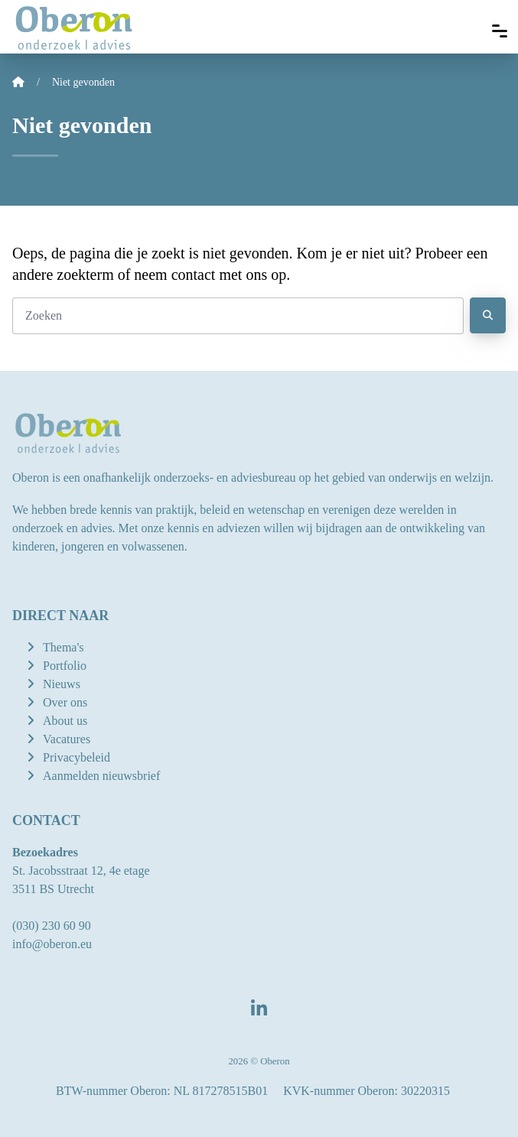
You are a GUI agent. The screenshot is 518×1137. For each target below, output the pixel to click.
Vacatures (66, 739)
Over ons (65, 702)
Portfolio (64, 665)
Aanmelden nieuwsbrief (101, 775)
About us (65, 720)
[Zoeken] (238, 315)
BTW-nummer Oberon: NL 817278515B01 (162, 1090)
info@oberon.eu (52, 943)
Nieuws (61, 683)
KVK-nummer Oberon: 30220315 (366, 1090)
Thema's (63, 647)
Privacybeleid (76, 757)
